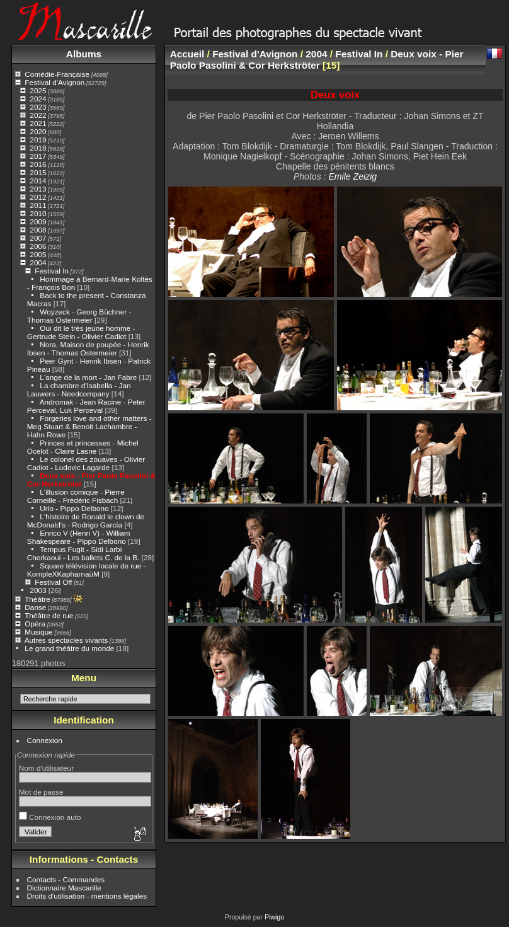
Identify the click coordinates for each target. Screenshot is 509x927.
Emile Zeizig (352, 176)
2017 (38, 156)
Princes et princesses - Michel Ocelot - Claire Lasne (83, 447)
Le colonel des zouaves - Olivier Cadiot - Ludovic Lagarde (86, 463)
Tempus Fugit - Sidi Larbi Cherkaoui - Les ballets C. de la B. (83, 553)
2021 (38, 123)
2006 (38, 246)
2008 (38, 230)
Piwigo (274, 917)
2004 (38, 262)
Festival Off (53, 582)
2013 (38, 189)
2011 (38, 205)
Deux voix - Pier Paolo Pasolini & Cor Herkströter (317, 60)
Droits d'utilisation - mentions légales (87, 896)
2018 (38, 148)
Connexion (44, 740)
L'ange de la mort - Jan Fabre (88, 377)
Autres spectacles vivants (66, 640)
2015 (38, 172)
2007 (38, 238)
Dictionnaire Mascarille (64, 888)
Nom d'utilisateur (46, 768)
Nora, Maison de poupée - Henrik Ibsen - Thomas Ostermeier (88, 348)
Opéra (35, 623)
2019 (38, 139)
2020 (38, 131)
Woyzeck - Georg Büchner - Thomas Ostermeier (79, 316)
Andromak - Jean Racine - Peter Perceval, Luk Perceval (86, 406)
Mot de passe (41, 792)
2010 (38, 213)
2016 (38, 164)
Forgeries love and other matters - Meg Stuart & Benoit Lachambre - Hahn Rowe (89, 426)
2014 (38, 180)
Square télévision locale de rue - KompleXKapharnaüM (86, 569)
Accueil (187, 54)
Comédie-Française (57, 74)
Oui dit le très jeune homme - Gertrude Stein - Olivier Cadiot (81, 332)
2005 (38, 254)
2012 (38, 197)
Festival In (52, 271)
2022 (38, 115)
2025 (38, 90)
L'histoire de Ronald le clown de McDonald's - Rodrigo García (85, 520)
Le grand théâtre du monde (69, 648)
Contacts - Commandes (66, 879)
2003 (38, 590)
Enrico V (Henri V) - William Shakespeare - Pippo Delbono (78, 537)
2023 (38, 107)
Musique (38, 632)
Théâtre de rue (49, 615)
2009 (38, 221)
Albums (83, 54)
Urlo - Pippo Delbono (74, 508)
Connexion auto (50, 817)
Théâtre (37, 599)
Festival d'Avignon (54, 82)
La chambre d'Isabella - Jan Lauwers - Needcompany (79, 389)
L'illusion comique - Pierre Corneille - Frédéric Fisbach (76, 496)
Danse (35, 607)
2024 (38, 99)
